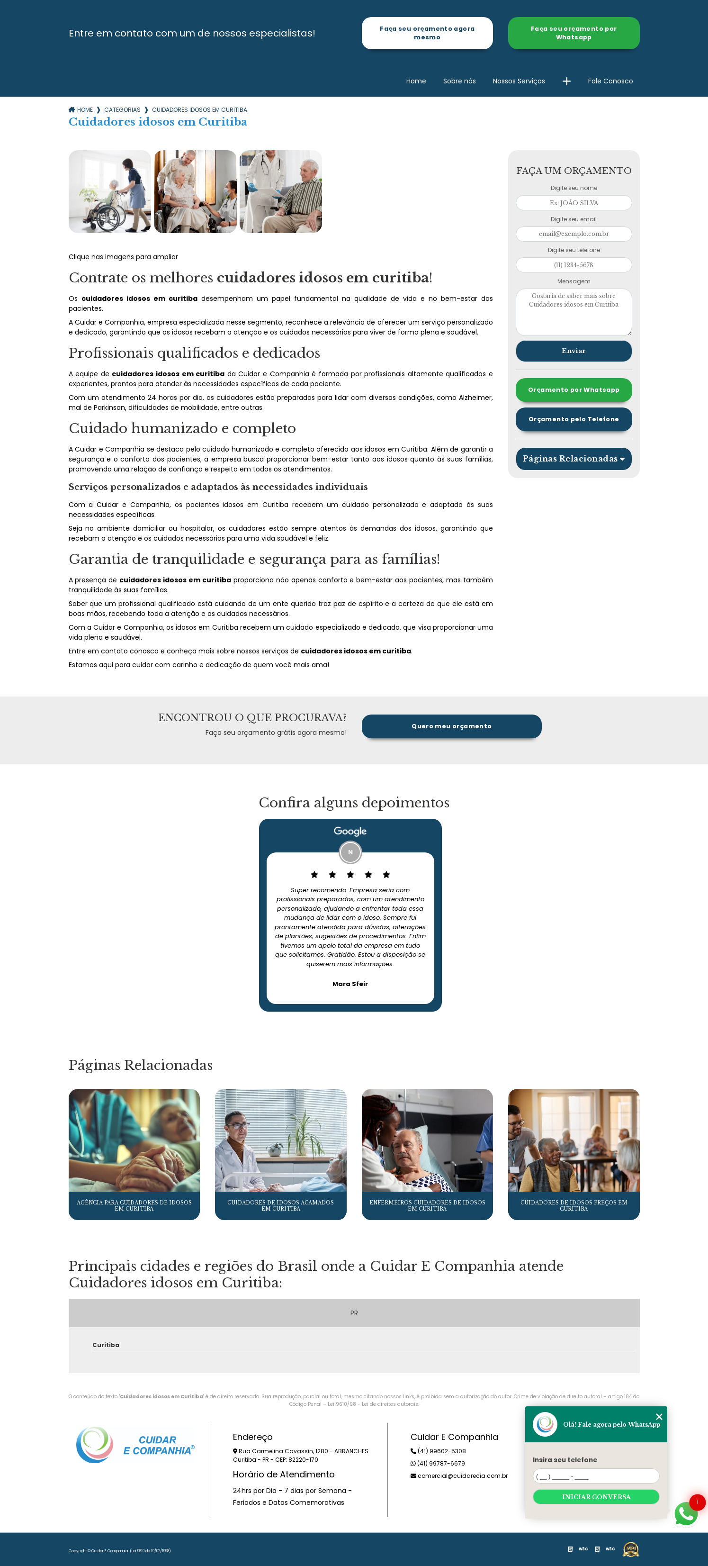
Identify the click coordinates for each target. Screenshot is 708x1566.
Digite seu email (574, 219)
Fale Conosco (610, 81)
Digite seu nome (574, 188)
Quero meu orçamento (452, 726)
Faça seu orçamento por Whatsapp (574, 33)
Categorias (122, 110)
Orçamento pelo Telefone (574, 419)
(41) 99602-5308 (438, 1451)
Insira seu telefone (565, 1460)
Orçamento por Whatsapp (573, 390)
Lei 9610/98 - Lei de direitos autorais (373, 1404)
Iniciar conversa (596, 1497)
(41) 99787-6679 (438, 1463)
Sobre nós (459, 81)
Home (416, 81)
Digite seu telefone (574, 250)
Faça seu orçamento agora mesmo (427, 33)
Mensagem (574, 281)
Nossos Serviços (519, 81)
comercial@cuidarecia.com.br (459, 1476)
